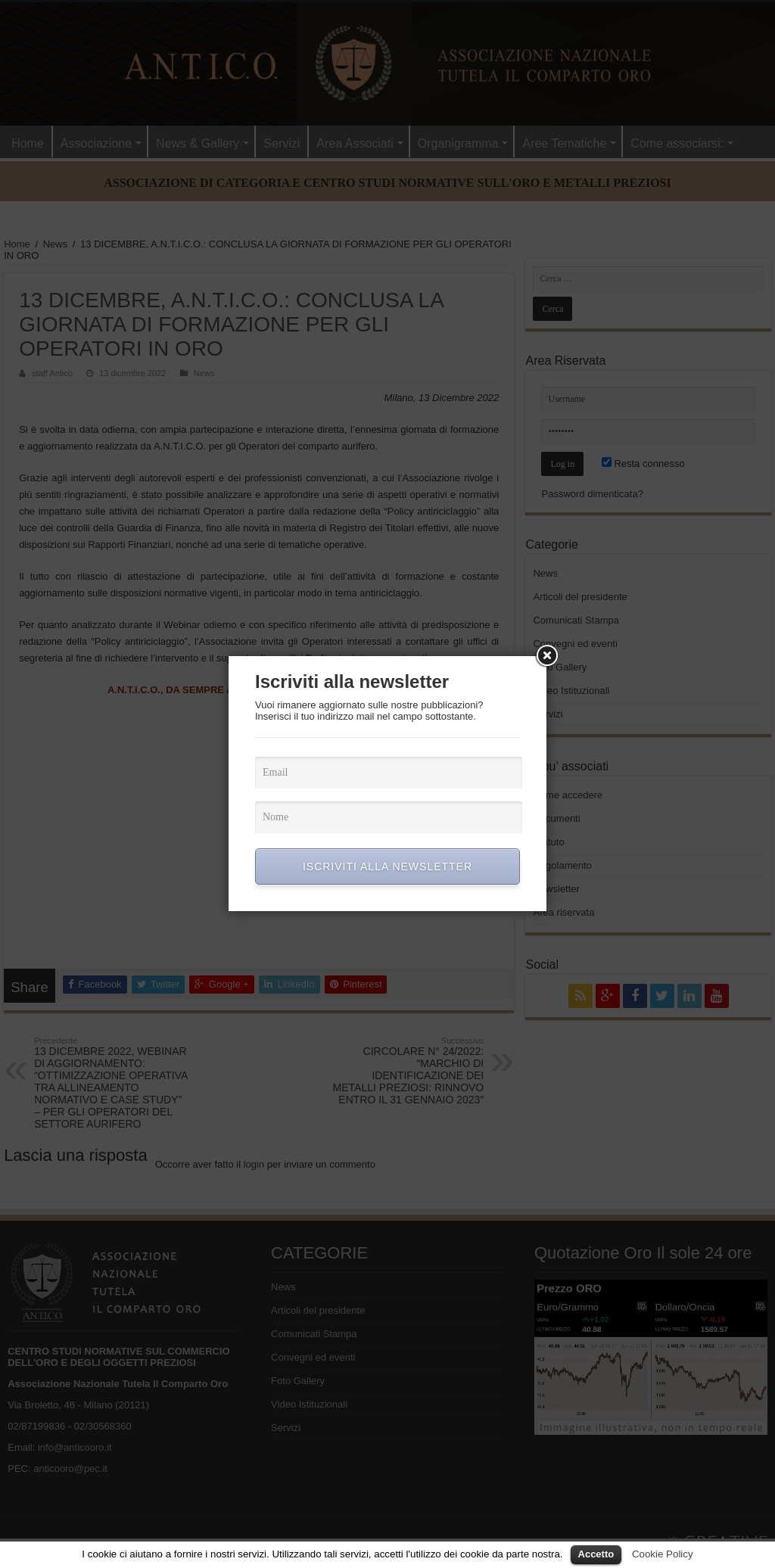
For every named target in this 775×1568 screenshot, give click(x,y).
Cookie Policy (662, 1554)
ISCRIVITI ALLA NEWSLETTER (387, 866)
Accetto (596, 1554)
